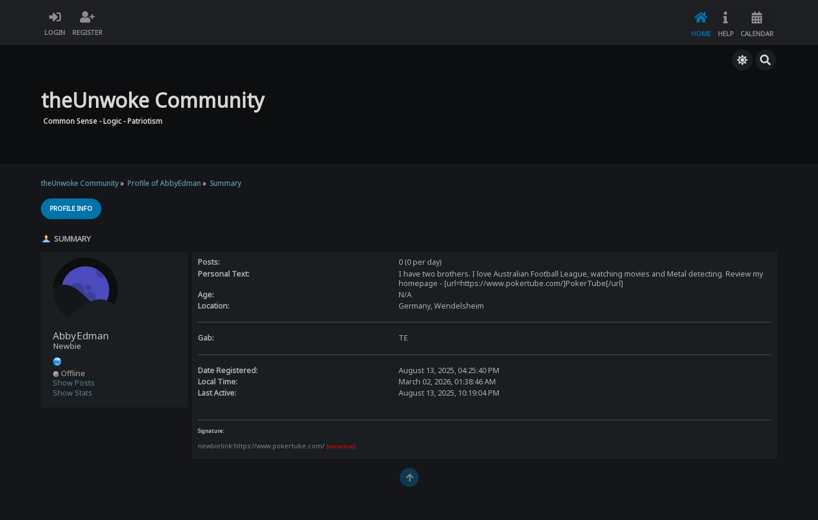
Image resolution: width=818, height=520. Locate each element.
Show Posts (74, 382)
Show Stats (72, 392)
